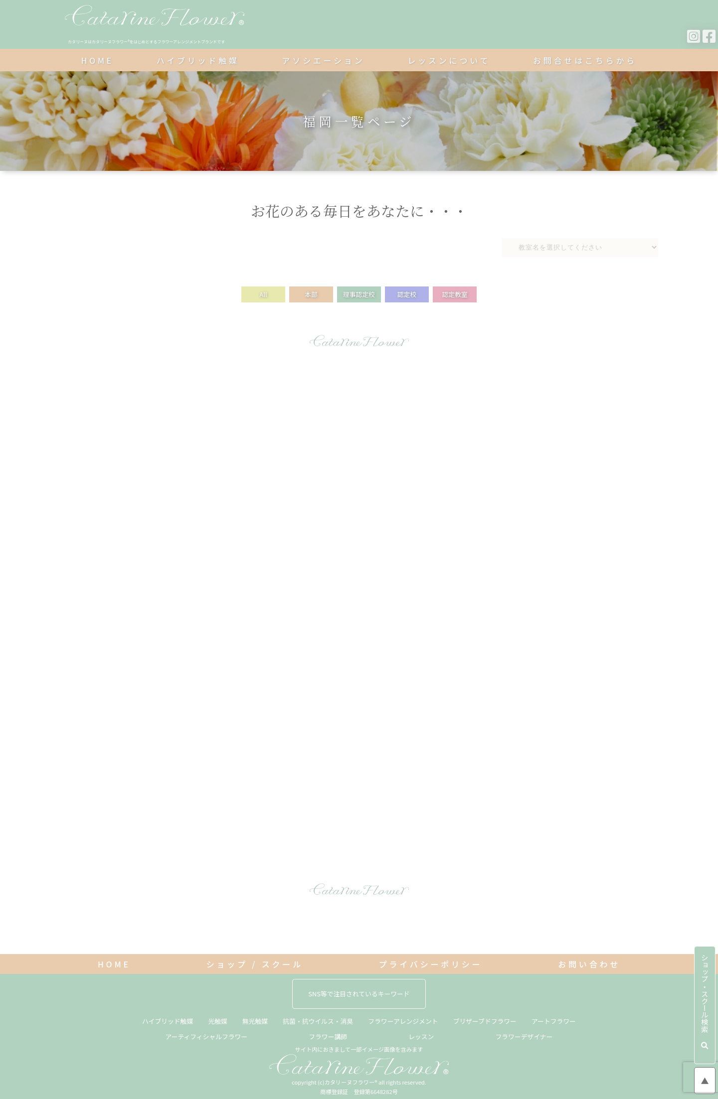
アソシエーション (323, 60)
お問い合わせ (589, 964)
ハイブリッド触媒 (198, 60)
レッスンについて (448, 60)
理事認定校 (359, 294)
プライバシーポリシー (431, 964)
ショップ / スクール (254, 964)
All (263, 294)
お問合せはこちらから (585, 60)
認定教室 (454, 294)
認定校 (406, 294)
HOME (97, 60)
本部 (311, 294)
